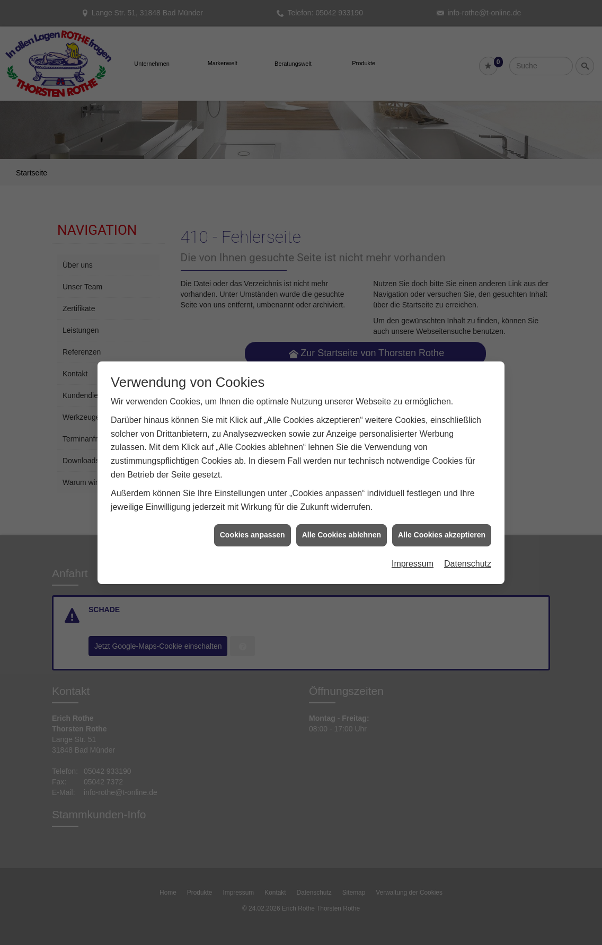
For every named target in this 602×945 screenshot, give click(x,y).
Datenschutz (467, 508)
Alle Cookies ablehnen (341, 479)
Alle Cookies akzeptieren (441, 479)
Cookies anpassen (252, 479)
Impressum (412, 508)
